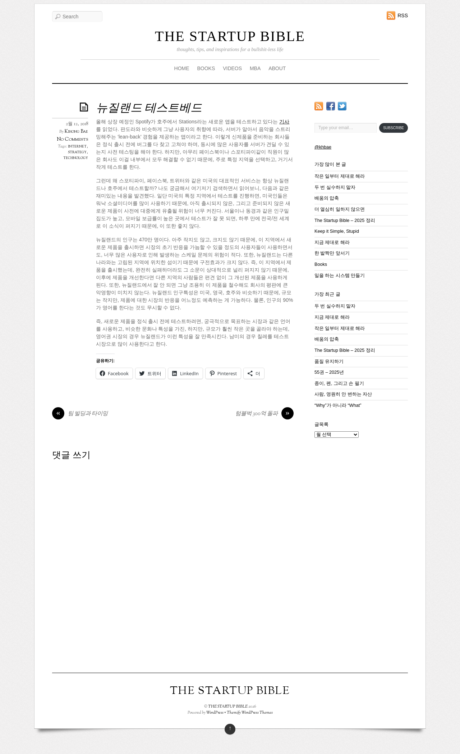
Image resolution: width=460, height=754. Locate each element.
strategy (77, 152)
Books (320, 264)
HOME (181, 68)
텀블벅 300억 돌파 (264, 414)
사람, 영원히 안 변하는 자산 (343, 394)
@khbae (322, 147)
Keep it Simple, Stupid (336, 231)
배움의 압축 (326, 198)
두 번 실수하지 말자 (335, 187)
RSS (402, 15)
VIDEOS (232, 68)
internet (77, 146)
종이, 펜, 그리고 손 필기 (339, 383)
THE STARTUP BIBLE (230, 36)
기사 (284, 121)
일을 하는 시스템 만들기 (339, 275)
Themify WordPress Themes (250, 713)
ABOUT (277, 68)
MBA (255, 68)
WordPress (215, 713)
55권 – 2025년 (329, 372)
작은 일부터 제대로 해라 (339, 176)
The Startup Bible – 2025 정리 (344, 220)
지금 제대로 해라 (332, 242)
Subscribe (393, 128)
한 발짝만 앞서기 (332, 253)
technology (75, 158)
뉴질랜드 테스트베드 (149, 108)
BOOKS (206, 68)
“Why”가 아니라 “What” (337, 405)
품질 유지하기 (329, 361)
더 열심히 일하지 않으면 (339, 209)
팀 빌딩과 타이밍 (80, 414)
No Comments (72, 139)
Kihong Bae (76, 131)
